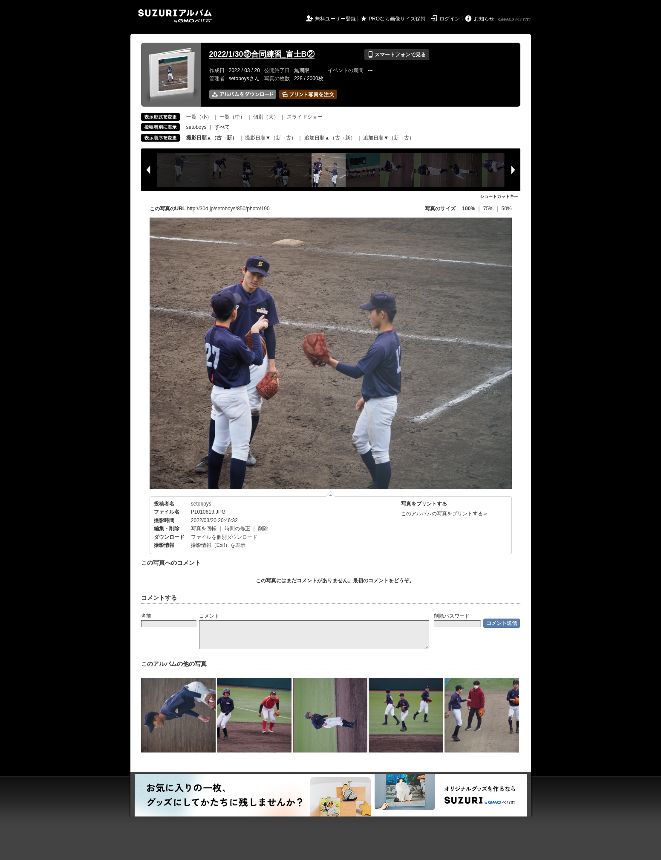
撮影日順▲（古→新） (211, 138)
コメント (209, 616)
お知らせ (484, 19)
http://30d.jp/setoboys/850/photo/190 (228, 209)
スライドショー (305, 117)
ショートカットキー (499, 196)
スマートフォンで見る (396, 54)
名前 (146, 616)
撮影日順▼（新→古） (270, 138)
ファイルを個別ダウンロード (224, 537)
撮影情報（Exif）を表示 (218, 545)
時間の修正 (237, 529)
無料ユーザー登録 (335, 19)
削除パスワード (452, 616)
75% (489, 209)
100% (468, 209)
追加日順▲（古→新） (329, 138)
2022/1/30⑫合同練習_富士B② (262, 54)
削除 (263, 529)
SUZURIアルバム (174, 16)
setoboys (196, 127)
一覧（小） (199, 117)
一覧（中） (232, 117)
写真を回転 (203, 529)
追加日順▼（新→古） (388, 138)
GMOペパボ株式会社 (515, 19)
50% (506, 209)
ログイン (449, 19)
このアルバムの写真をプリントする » (444, 514)
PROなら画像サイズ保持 (397, 19)
